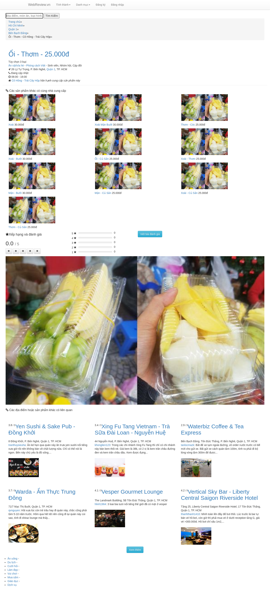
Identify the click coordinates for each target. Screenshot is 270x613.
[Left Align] (9, 251)
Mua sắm (13, 577)
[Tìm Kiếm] (51, 15)
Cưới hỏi (13, 566)
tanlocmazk (187, 445)
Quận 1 (51, 69)
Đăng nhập (117, 4)
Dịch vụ (12, 584)
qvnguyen (14, 510)
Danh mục (83, 4)
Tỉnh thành (63, 4)
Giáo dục (13, 581)
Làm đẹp (13, 569)
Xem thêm (135, 549)
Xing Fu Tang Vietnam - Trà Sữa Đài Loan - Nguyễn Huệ (132, 429)
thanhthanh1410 (190, 514)
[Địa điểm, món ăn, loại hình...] (24, 15)
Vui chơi (12, 573)
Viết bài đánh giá (150, 234)
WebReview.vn (39, 5)
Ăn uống (12, 558)
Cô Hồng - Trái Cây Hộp (26, 80)
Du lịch (12, 562)
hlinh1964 (100, 504)
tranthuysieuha (17, 445)
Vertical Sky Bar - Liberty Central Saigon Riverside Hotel (219, 495)
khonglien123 (102, 445)
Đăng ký (100, 4)
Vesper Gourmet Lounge (132, 492)
